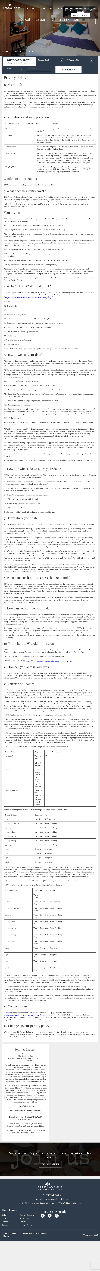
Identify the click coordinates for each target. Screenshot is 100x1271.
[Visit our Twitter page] (50, 1214)
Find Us (23, 1221)
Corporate (6, 1221)
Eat (55, 9)
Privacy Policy (9, 1235)
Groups (5, 1224)
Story (36, 9)
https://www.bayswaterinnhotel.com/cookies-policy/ (25, 297)
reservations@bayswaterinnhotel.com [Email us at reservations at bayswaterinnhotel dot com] (51, 1198)
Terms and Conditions (11, 1232)
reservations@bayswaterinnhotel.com (20, 1014)
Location (5, 1217)
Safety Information (27, 1214)
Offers (79, 9)
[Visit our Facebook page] (43, 1214)
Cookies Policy (29, 1232)
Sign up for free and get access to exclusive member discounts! (50, 1158)
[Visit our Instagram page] (57, 1214)
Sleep (46, 9)
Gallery (92, 9)
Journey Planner (26, 1224)
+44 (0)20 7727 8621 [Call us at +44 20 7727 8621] (51, 1194)
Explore (66, 9)
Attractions (24, 1217)
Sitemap (21, 1235)
